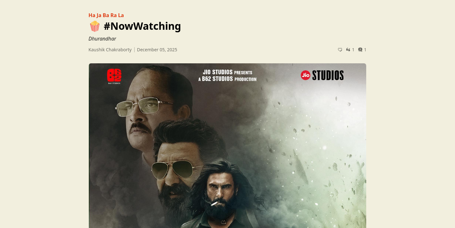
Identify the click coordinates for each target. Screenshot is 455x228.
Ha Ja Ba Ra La (106, 15)
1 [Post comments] (362, 50)
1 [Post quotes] (350, 50)
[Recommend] (340, 49)
